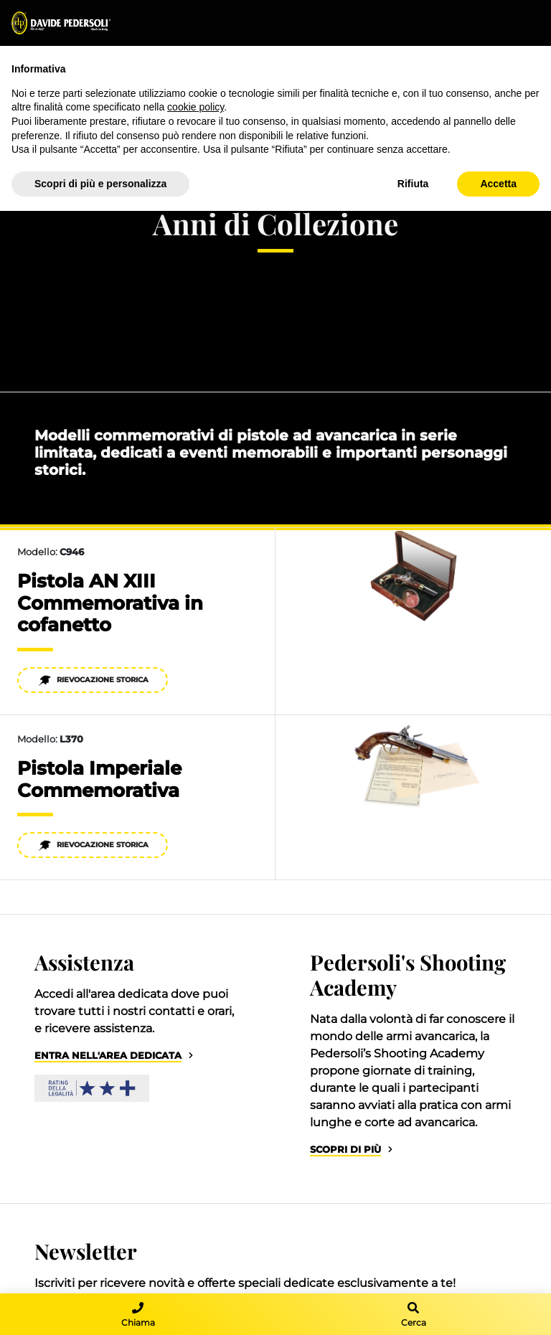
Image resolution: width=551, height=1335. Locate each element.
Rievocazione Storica (93, 680)
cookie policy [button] (195, 107)
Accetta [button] (498, 183)
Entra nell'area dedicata (108, 1055)
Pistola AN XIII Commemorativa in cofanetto (110, 603)
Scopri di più (345, 1149)
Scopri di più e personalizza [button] (100, 183)
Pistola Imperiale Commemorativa (99, 779)
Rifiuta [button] (413, 183)
